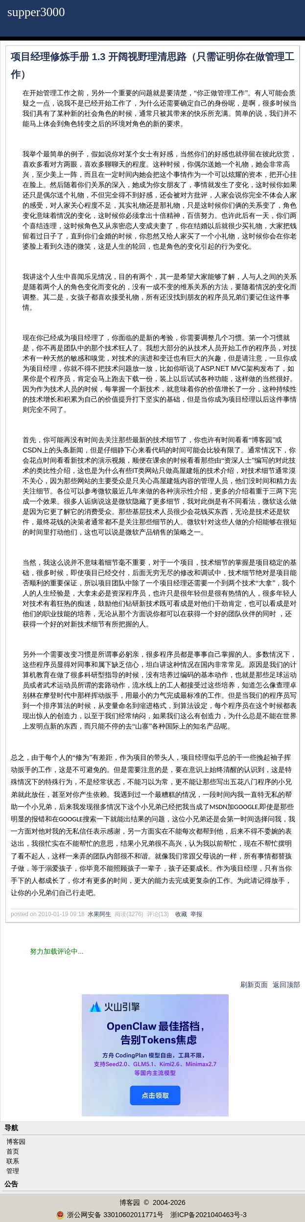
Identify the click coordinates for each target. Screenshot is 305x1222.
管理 (12, 1171)
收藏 (181, 914)
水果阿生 (99, 914)
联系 (12, 1161)
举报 (196, 914)
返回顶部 (286, 984)
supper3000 (36, 12)
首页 (12, 1151)
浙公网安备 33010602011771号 (110, 1215)
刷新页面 (254, 984)
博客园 (15, 1141)
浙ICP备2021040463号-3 (208, 1215)
